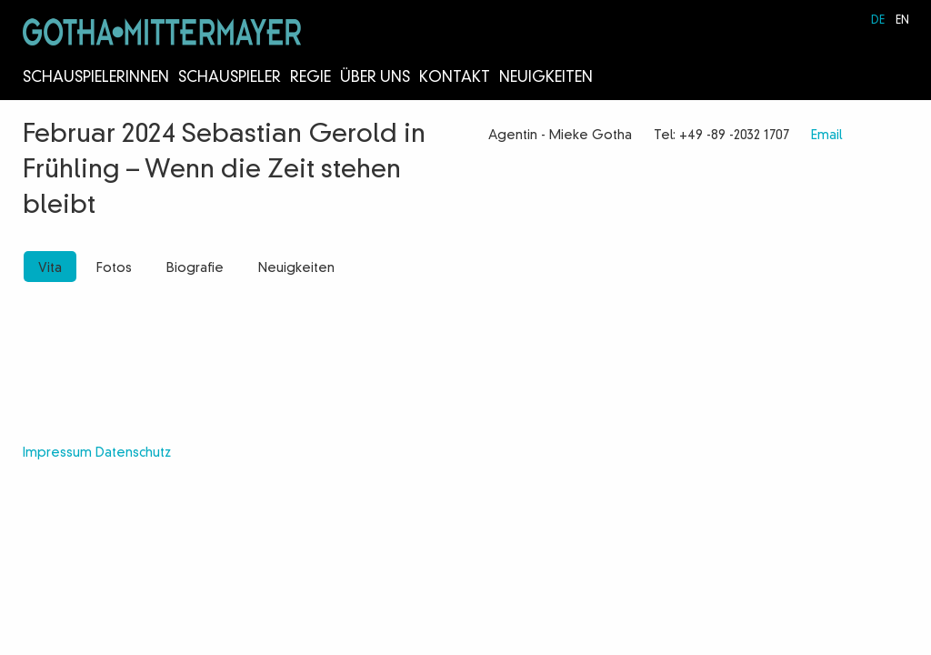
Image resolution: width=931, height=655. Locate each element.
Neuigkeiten (546, 78)
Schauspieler (229, 78)
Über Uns (375, 78)
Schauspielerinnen (96, 78)
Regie (310, 78)
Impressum (57, 453)
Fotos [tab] (114, 268)
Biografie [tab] (195, 268)
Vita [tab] (50, 268)
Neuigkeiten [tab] (296, 268)
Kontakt (454, 78)
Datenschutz (133, 453)
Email (826, 135)
